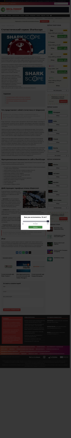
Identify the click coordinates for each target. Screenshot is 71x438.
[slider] (48, 221)
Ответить (35, 227)
